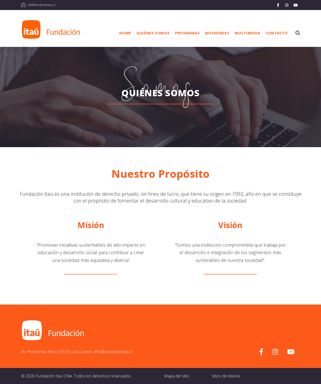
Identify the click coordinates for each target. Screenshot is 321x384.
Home (112, 32)
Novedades (211, 32)
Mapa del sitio (176, 376)
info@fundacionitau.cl (113, 351)
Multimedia (243, 32)
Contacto (275, 32)
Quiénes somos (142, 32)
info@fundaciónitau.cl (41, 5)
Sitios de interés (226, 376)
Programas (179, 32)
